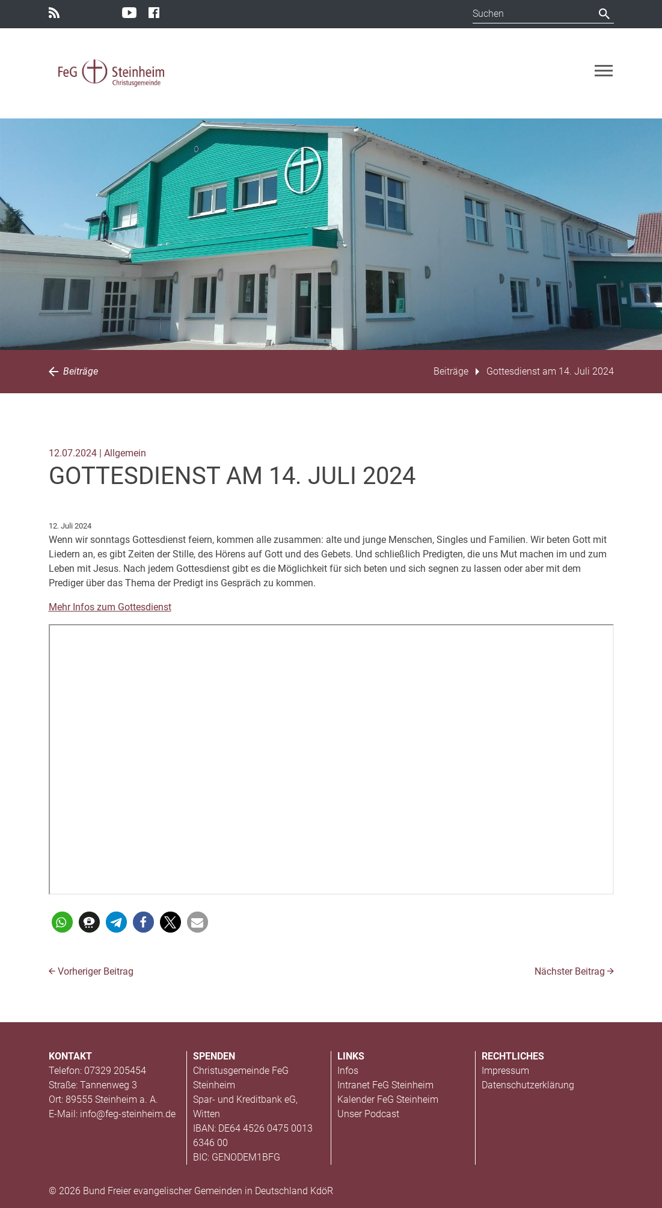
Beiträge (73, 371)
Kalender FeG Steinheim (387, 1099)
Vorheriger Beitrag (91, 971)
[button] (62, 922)
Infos (347, 1070)
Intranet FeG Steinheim (385, 1085)
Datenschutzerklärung (528, 1085)
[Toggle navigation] (603, 71)
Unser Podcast (368, 1114)
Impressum (505, 1070)
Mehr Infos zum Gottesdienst (110, 607)
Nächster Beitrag (574, 971)
